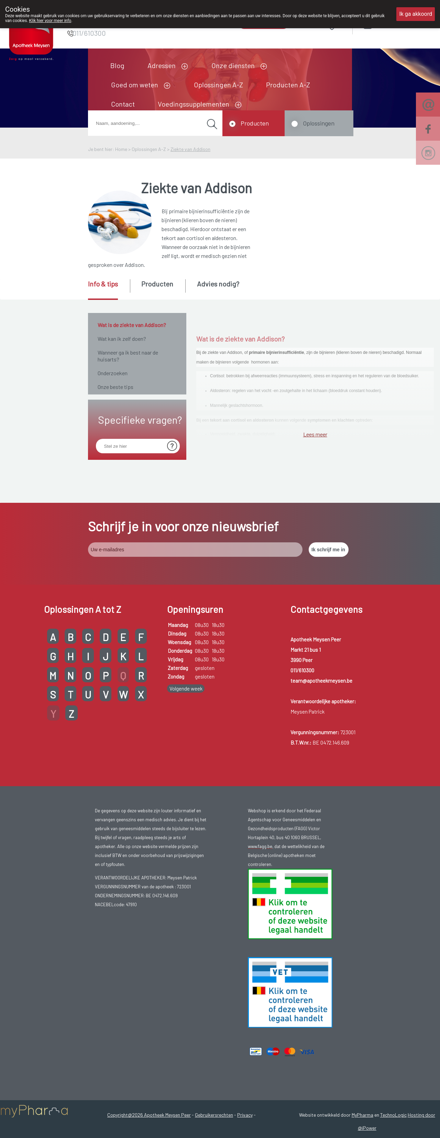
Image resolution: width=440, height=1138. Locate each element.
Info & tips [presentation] (103, 284)
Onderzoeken (113, 373)
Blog (117, 65)
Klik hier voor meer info (50, 20)
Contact (123, 104)
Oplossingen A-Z (218, 84)
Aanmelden (392, 24)
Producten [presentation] (157, 284)
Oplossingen (318, 123)
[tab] (108, 289)
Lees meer (315, 590)
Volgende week (185, 785)
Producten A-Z (288, 84)
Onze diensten (233, 65)
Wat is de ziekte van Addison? (132, 325)
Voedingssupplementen (193, 104)
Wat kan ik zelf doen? (122, 338)
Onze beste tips (115, 386)
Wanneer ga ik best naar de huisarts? (128, 355)
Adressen (161, 65)
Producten (255, 123)
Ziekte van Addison (190, 149)
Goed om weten (134, 84)
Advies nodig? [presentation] (218, 284)
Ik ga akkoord (415, 14)
